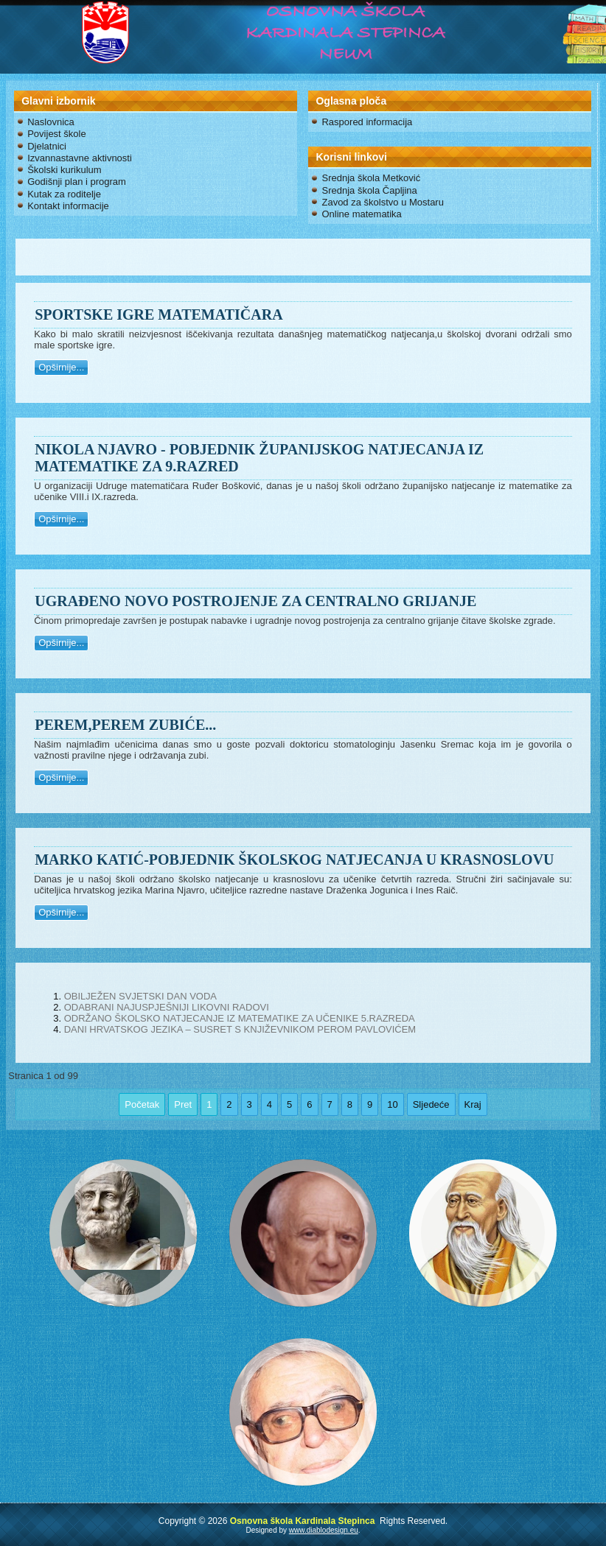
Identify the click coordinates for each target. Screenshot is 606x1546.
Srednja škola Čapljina (369, 190)
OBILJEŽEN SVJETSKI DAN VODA (140, 996)
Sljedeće (431, 1104)
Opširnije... (61, 367)
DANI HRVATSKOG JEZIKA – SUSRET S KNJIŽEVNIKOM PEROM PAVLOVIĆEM (240, 1029)
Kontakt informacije (68, 205)
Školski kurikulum (64, 169)
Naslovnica (50, 121)
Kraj (472, 1104)
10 (392, 1104)
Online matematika (361, 213)
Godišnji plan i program (76, 181)
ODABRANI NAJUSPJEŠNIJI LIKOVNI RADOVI (166, 1007)
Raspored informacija (366, 121)
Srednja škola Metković (370, 177)
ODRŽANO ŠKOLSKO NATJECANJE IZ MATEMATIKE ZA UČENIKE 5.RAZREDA (239, 1018)
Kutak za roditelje (64, 194)
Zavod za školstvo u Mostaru (382, 202)
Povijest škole (56, 133)
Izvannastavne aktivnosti (79, 158)
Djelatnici (46, 146)
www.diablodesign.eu (323, 1530)
